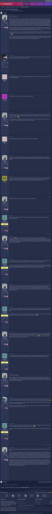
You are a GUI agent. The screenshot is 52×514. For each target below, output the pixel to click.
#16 (50, 353)
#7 (50, 155)
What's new (34, 3)
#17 (50, 373)
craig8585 (4, 220)
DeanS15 (2, 10)
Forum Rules (21, 501)
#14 (50, 306)
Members (48, 3)
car (11, 10)
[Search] (50, 1)
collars (17, 10)
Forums (27, 3)
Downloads (41, 3)
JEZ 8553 (4, 402)
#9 (50, 196)
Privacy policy (45, 492)
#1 (50, 15)
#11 (50, 236)
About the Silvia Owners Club (24, 507)
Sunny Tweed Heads (5, 66)
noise (22, 10)
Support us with (26, 505)
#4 (50, 94)
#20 (50, 447)
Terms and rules (38, 492)
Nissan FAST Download (23, 509)
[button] (22, 4)
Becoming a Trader (22, 503)
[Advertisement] (30, 46)
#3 (50, 74)
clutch (14, 10)
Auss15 (4, 60)
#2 (50, 55)
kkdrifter (44, 495)
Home (21, 3)
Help (49, 492)
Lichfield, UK (6, 229)
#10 (50, 215)
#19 (50, 423)
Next (5, 12)
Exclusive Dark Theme (4, 492)
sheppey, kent (6, 26)
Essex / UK (6, 407)
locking (19, 10)
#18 (50, 397)
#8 (50, 176)
